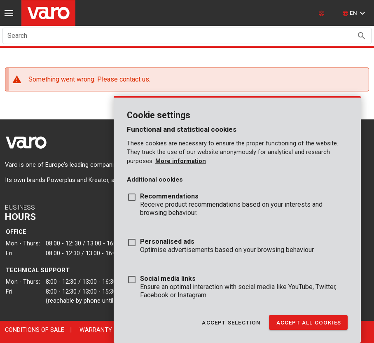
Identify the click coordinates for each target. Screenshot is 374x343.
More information (180, 161)
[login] (322, 13)
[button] (355, 13)
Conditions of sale (34, 330)
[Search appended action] (362, 36)
